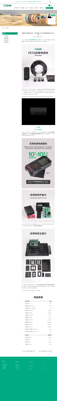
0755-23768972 (52, 21)
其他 (27, 7)
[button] (5, 18)
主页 (3, 28)
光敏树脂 (22, 7)
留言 (51, 19)
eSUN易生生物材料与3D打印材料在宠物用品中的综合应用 (36, 351)
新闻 (7, 28)
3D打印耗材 (16, 7)
